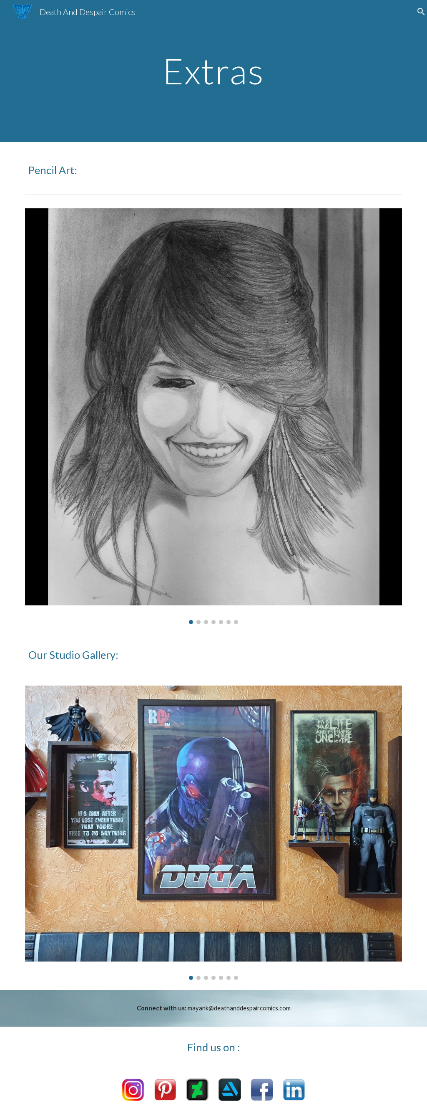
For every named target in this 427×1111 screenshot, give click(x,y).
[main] (213, 71)
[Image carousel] (213, 416)
